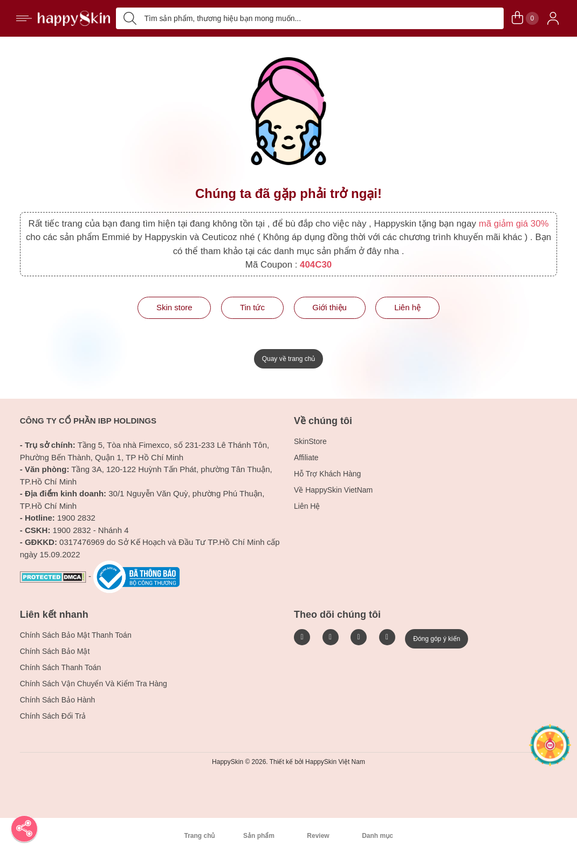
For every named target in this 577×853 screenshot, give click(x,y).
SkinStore (310, 441)
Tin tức (252, 307)
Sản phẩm (258, 836)
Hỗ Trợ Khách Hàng (327, 473)
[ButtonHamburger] (24, 18)
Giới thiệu (329, 307)
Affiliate (306, 457)
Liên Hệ (307, 506)
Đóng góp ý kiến (436, 639)
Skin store (174, 307)
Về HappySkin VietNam (333, 490)
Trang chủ (199, 836)
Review (318, 836)
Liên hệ (407, 307)
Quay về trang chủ (288, 359)
